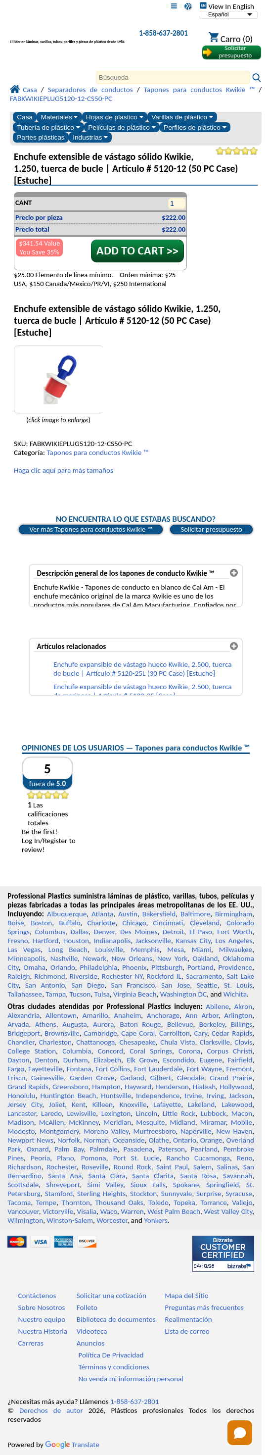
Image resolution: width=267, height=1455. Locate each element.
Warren (132, 1211)
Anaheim (127, 1015)
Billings (241, 1024)
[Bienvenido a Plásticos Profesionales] (67, 35)
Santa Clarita (153, 1175)
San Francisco (133, 985)
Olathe (159, 1140)
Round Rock (132, 1166)
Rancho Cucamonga (198, 1158)
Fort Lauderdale (158, 1068)
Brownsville (62, 1033)
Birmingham (233, 913)
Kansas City (193, 940)
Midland (182, 1122)
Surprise (209, 1193)
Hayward (138, 1086)
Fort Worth (234, 931)
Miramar (213, 1122)
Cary (201, 1033)
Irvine (193, 1095)
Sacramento (204, 976)
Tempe (46, 1202)
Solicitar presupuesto (211, 529)
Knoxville (133, 1104)
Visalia (87, 1211)
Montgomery (59, 1131)
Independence (157, 1095)
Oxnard (38, 1149)
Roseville (95, 1166)
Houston (76, 940)
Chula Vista (177, 1042)
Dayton (18, 1059)
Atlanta (102, 913)
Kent (79, 1104)
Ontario (184, 1140)
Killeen (102, 1104)
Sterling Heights (101, 1193)
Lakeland (201, 1104)
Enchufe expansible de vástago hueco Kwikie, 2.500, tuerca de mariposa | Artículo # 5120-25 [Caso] (142, 691)
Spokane (186, 1184)
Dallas (79, 931)
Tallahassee (24, 994)
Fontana (79, 1068)
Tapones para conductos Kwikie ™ (97, 452)
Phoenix (134, 967)
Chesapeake (137, 1042)
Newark (94, 958)
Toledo (158, 1202)
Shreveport (63, 1184)
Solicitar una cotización (111, 1295)
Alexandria (23, 1015)
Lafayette (167, 1104)
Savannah (237, 1175)
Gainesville (47, 1077)
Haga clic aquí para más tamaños (63, 470)
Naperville (196, 1131)
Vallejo (242, 1202)
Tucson (80, 994)
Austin (127, 913)
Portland (200, 967)
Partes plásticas (41, 137)
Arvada (18, 1024)
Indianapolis (112, 940)
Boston (41, 922)
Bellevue (180, 1024)
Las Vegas (24, 949)
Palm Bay (69, 1149)
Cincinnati (168, 922)
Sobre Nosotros (41, 1307)
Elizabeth (107, 1059)
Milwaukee (235, 949)
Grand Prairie (231, 1077)
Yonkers (155, 1220)
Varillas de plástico (182, 117)
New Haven (235, 1131)
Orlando (62, 967)
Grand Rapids (27, 1086)
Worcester (111, 1220)
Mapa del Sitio (186, 1295)
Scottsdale (23, 1184)
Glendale (190, 1077)
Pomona (93, 1158)
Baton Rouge (140, 1024)
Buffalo (69, 922)
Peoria (40, 1158)
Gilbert (160, 1077)
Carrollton (174, 1033)
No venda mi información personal (130, 1378)
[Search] (173, 77)
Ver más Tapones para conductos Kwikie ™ (90, 529)
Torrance (213, 1202)
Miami (201, 949)
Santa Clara (107, 1175)
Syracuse (238, 1193)
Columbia (76, 1051)
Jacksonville (153, 940)
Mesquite (150, 1122)
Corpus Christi (230, 1051)
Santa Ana (65, 1175)
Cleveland (205, 922)
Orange (211, 1140)
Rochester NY (122, 976)
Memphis (145, 949)
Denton (46, 1059)
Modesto (21, 1131)
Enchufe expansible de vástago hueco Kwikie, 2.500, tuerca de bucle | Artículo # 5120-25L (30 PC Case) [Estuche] (142, 669)
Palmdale (103, 1149)
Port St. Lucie (136, 1158)
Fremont (239, 1068)
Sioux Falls (148, 1184)
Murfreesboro (155, 1131)
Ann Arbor (202, 1015)
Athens (45, 1024)
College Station (31, 1051)
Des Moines (138, 931)
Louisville (109, 949)
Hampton (106, 1086)
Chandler (20, 1042)
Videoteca (92, 1331)
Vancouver (23, 1211)
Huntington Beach (68, 1095)
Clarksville (215, 1042)
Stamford (59, 1193)
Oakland (205, 958)
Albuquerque (67, 913)
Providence (235, 967)
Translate (72, 1444)
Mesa (175, 949)
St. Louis (238, 985)
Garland (132, 1077)
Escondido (178, 1059)
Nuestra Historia (43, 1331)
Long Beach (68, 949)
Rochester (61, 1166)
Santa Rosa (198, 1175)
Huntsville (116, 1095)
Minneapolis (26, 958)
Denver (104, 931)
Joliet (57, 1104)
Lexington (116, 1113)
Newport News (30, 1140)
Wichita (235, 994)
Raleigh (18, 976)
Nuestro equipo (42, 1319)
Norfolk (68, 1140)
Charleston (55, 1042)
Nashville (64, 958)
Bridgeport (23, 1033)
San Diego (87, 985)
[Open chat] (239, 1432)
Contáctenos (37, 1295)
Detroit (173, 931)
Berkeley (212, 1024)
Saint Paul (172, 1166)
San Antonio (45, 985)
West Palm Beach (173, 1211)
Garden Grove (92, 1077)
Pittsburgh (166, 967)
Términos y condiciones (113, 1366)
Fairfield (239, 1059)
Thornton (76, 1202)
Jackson (240, 1095)
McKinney (83, 1122)
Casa (25, 117)
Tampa (55, 994)
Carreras (31, 1343)
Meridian (117, 1122)
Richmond (49, 976)
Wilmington (25, 1220)
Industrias (90, 137)
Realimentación (188, 1319)
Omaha (34, 967)
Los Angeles (234, 940)
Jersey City (24, 1104)
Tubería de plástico (48, 127)
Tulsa (102, 994)
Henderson (172, 1086)
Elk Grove (142, 1059)
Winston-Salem (69, 1220)
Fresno (17, 940)
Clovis (243, 1042)
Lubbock (213, 1113)
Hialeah (204, 1086)
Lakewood (237, 1104)
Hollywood (236, 1086)
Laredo (51, 1113)
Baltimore (195, 913)
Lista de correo (187, 1331)
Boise (15, 922)
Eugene (211, 1059)
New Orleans (131, 958)
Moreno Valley (106, 1131)
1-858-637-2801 (163, 33)
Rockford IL (164, 976)
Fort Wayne (204, 1068)
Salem (202, 1166)
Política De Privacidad (110, 1355)
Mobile (242, 1122)
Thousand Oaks (119, 1202)
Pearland (204, 1149)
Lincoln (147, 1113)
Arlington (238, 1015)
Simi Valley (105, 1184)
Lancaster (21, 1113)
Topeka (184, 1202)
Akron (243, 1006)
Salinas (227, 1166)
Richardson (24, 1166)
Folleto (87, 1307)
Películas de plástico (121, 127)
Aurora (103, 1024)
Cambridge (100, 1033)
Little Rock (179, 1113)
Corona (189, 1051)
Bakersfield (159, 913)
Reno (244, 1158)
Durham (75, 1059)
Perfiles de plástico (195, 127)
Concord (110, 1051)
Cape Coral (138, 1033)
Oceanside (128, 1140)
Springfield (222, 1184)
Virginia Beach (135, 994)
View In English (227, 6)
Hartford (45, 940)
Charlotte (101, 922)
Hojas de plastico (114, 117)
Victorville (58, 1211)
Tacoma (19, 1202)
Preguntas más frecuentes (204, 1307)
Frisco (16, 1077)
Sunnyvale (176, 1193)
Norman (96, 1140)
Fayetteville (45, 1068)
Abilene (217, 1006)
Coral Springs (151, 1051)
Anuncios (91, 1343)
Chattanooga (95, 1042)
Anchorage (163, 1015)
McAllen (51, 1122)
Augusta (74, 1024)
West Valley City (228, 1211)
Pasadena (138, 1149)
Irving (215, 1095)
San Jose (175, 985)
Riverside (83, 976)
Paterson (171, 1149)
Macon (242, 1113)
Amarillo (95, 1015)
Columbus (50, 931)
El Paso (200, 931)
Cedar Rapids (232, 1033)
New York (172, 958)
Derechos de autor (51, 1410)
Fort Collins (112, 1068)
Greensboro (70, 1086)
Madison (20, 1122)
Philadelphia (98, 967)
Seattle (207, 985)
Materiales (59, 117)
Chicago (134, 922)
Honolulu (21, 1095)
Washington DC (183, 994)
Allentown (61, 1015)
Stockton (143, 1193)
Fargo (15, 1068)
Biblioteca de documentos (116, 1319)
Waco (108, 1211)
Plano (65, 1158)
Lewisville (81, 1113)
